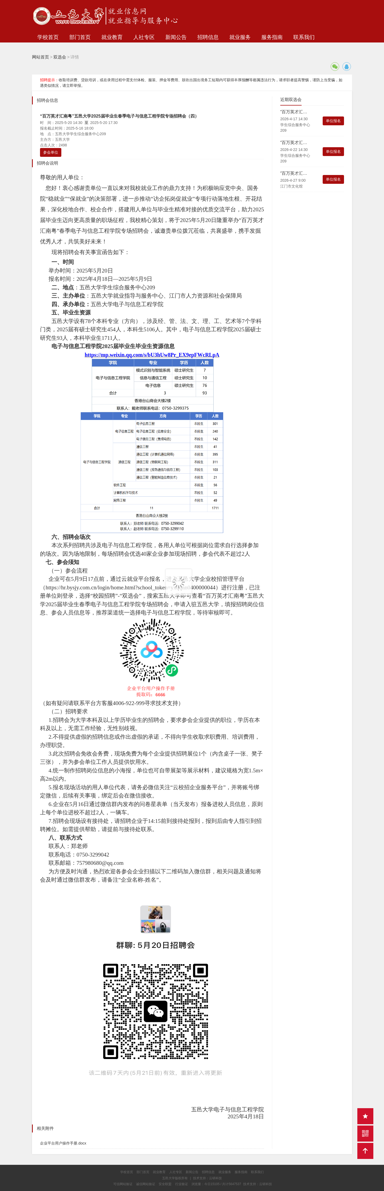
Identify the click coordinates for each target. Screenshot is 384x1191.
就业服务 (240, 37)
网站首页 (40, 57)
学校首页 (48, 37)
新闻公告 (176, 37)
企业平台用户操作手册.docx (63, 1143)
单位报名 (333, 121)
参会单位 (50, 152)
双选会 (59, 57)
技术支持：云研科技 (257, 1184)
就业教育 (112, 37)
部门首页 (80, 37)
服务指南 (272, 37)
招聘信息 (208, 37)
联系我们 (304, 37)
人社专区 (144, 37)
